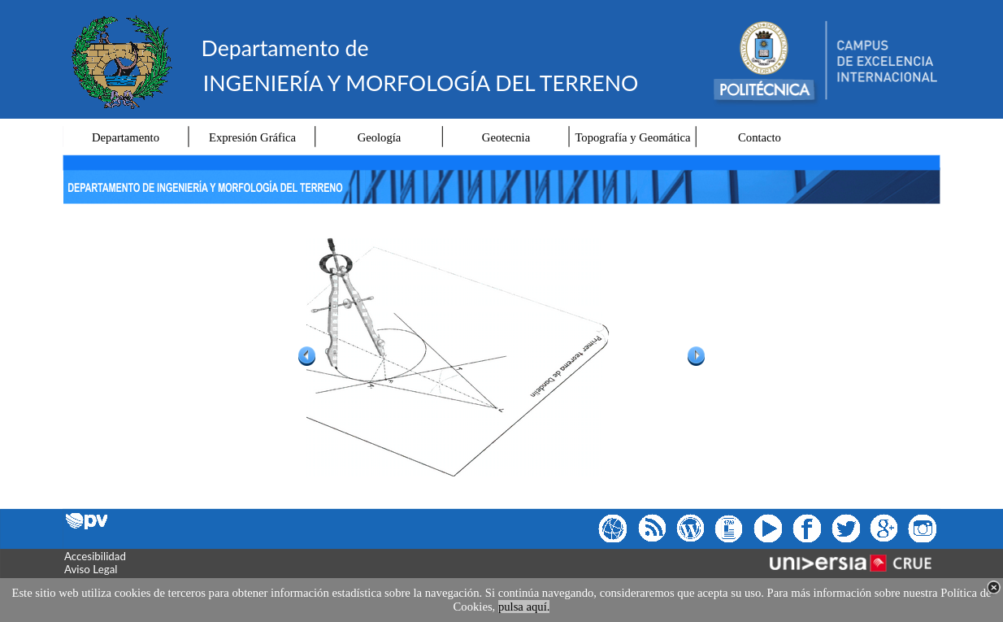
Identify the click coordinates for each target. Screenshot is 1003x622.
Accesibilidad (95, 556)
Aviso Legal (90, 569)
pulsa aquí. (524, 606)
